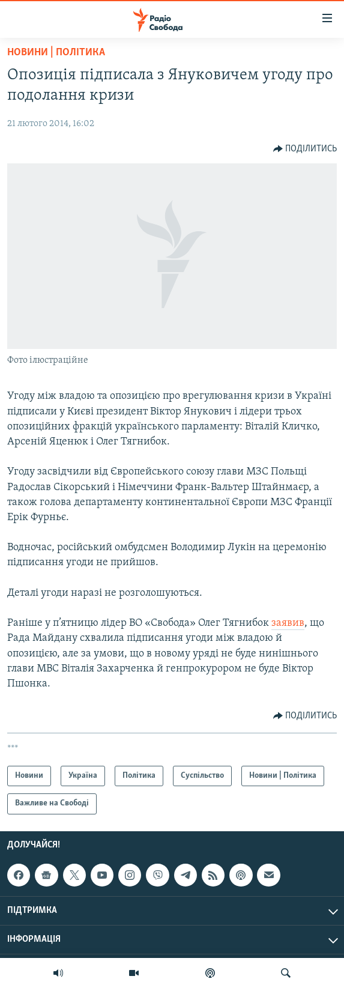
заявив (287, 623)
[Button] (305, 149)
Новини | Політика (56, 52)
